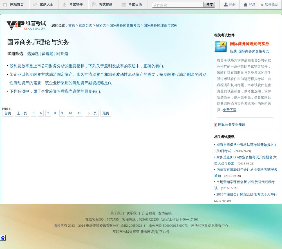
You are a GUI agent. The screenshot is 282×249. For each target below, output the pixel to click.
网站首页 (17, 4)
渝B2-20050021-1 (132, 226)
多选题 (47, 54)
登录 (252, 4)
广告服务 (149, 213)
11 (79, 113)
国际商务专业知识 (231, 124)
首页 (71, 25)
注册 (232, 4)
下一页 (92, 113)
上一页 (22, 113)
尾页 (105, 113)
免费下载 (229, 110)
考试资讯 (105, 4)
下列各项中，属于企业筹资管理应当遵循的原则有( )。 (57, 91)
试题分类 (85, 25)
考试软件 (76, 4)
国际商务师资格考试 (124, 25)
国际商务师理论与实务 (160, 25)
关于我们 (117, 213)
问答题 (62, 54)
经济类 (101, 25)
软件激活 (271, 4)
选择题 (33, 54)
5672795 (113, 219)
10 (70, 113)
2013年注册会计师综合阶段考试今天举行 (246, 194)
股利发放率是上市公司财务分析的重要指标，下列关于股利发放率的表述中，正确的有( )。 (88, 66)
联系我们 (133, 213)
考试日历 (135, 4)
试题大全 (46, 4)
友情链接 (165, 213)
